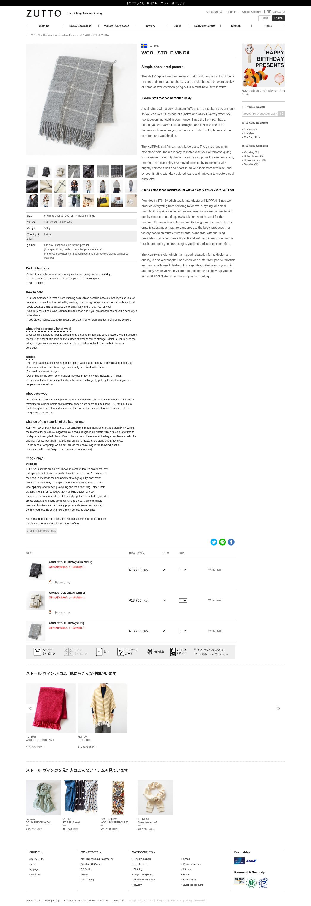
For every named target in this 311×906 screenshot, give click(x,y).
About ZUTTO (214, 11)
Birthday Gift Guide (91, 864)
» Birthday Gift (250, 164)
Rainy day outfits (204, 25)
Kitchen (236, 25)
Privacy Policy (51, 900)
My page (33, 869)
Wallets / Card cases (116, 25)
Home (268, 25)
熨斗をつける (61, 582)
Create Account (251, 11)
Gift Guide (86, 869)
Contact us (35, 874)
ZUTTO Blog (87, 879)
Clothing (44, 25)
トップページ (33, 35)
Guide (32, 864)
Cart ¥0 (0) (278, 11)
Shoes (177, 25)
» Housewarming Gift (254, 160)
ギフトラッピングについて (211, 650)
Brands (84, 874)
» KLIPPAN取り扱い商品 (41, 531)
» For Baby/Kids (251, 137)
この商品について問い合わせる (213, 654)
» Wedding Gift (250, 152)
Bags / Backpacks (80, 25)
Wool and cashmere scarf (68, 35)
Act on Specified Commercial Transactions (86, 900)
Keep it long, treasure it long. (84, 13)
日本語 (264, 18)
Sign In (232, 11)
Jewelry (150, 25)
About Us (118, 900)
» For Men (248, 133)
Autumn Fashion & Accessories (97, 859)
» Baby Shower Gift (253, 156)
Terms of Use (33, 900)
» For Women (249, 129)
